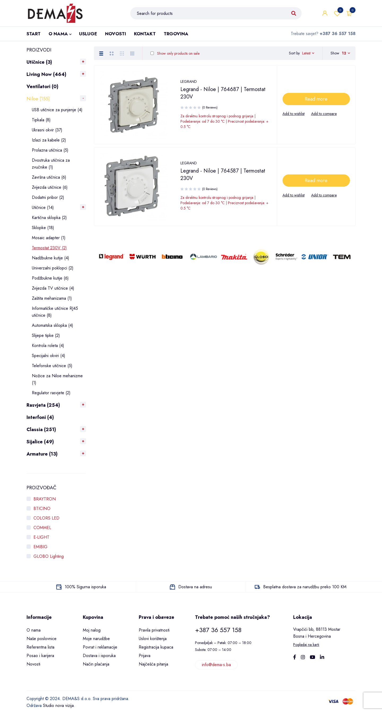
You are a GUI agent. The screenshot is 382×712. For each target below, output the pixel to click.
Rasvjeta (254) (43, 405)
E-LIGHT (41, 537)
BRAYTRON (44, 499)
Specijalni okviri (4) (48, 356)
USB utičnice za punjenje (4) (57, 110)
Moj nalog (92, 630)
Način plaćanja (96, 664)
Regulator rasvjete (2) (51, 393)
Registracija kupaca (156, 647)
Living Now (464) (46, 74)
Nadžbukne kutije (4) (50, 258)
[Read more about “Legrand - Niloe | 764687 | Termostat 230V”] (316, 102)
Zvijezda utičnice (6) (50, 187)
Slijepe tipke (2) (46, 335)
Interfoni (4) (40, 417)
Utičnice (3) (39, 62)
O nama (34, 630)
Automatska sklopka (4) (52, 325)
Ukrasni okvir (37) (47, 130)
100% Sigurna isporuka (85, 587)
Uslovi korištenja (153, 639)
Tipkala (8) (41, 120)
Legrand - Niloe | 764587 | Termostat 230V (222, 177)
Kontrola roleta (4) (48, 345)
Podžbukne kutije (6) (50, 278)
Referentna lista (40, 647)
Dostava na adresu (195, 587)
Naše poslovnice (42, 639)
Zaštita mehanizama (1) (52, 298)
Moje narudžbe (96, 639)
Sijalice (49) (40, 441)
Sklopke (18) (43, 228)
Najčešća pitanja (153, 664)
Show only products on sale (174, 53)
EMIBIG (40, 547)
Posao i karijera (40, 656)
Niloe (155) (38, 98)
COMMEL (42, 528)
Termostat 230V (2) (49, 248)
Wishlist (337, 13)
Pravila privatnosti (154, 630)
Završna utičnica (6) (49, 177)
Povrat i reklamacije (100, 647)
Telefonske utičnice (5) (52, 366)
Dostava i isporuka (99, 656)
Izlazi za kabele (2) (49, 140)
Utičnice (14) (43, 207)
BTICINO (41, 508)
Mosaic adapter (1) (49, 238)
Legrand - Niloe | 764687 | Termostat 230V (223, 95)
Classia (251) (41, 429)
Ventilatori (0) (42, 86)
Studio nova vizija (58, 705)
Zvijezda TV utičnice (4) (53, 288)
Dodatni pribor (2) (48, 197)
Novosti (33, 664)
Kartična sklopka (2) (49, 218)
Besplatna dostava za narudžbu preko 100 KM (304, 587)
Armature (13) (42, 454)
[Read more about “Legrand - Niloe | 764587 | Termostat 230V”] (316, 183)
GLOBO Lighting (48, 556)
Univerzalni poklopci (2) (52, 268)
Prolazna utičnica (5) (50, 150)
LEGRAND (188, 84)
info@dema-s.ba (216, 665)
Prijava (144, 656)
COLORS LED (46, 518)
